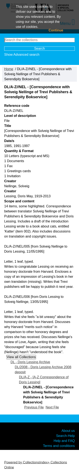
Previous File (34, 407)
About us (68, 430)
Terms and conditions (59, 445)
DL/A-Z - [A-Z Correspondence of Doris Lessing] (43, 379)
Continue (56, 30)
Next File (52, 407)
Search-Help (65, 435)
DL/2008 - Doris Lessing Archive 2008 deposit (43, 369)
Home (8, 69)
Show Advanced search (21, 54)
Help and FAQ (64, 440)
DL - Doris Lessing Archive (30, 362)
